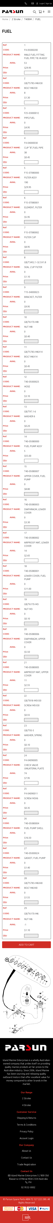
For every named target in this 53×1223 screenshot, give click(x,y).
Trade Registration (26, 1164)
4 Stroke (26, 1105)
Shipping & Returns (26, 1118)
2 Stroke (26, 1098)
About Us (26, 1151)
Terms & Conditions (26, 1124)
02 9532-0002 (28, 1187)
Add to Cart (26, 944)
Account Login (26, 1138)
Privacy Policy (26, 1131)
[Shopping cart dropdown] (42, 11)
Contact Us (26, 1157)
